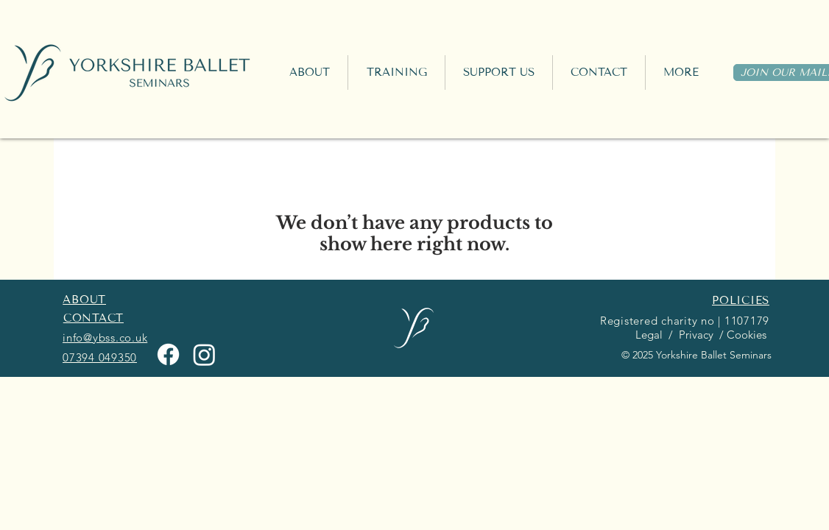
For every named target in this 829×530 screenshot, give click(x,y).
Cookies (748, 335)
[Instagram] (204, 354)
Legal (647, 335)
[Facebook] (168, 354)
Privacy (694, 335)
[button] (396, 72)
